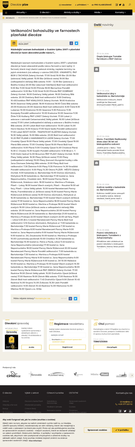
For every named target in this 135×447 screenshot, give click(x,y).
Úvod (15, 18)
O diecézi (7, 393)
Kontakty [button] (119, 13)
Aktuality (25, 18)
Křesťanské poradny (33, 406)
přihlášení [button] (81, 5)
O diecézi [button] (44, 13)
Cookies (72, 408)
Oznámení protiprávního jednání (77, 412)
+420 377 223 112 (123, 405)
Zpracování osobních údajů (77, 403)
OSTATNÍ (73, 393)
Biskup (5, 409)
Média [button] (97, 13)
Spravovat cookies (97, 430)
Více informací (35, 441)
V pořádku (122, 430)
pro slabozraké (101, 5)
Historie (6, 402)
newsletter (65, 5)
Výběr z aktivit (32, 393)
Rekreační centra (54, 411)
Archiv (31, 348)
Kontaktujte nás (43, 299)
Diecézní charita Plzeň (34, 402)
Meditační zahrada (54, 408)
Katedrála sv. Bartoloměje (52, 403)
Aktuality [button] (20, 13)
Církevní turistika (56, 393)
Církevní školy (30, 409)
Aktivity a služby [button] (71, 13)
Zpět (6, 18)
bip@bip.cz (126, 403)
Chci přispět (112, 348)
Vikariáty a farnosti (10, 406)
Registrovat (67, 348)
